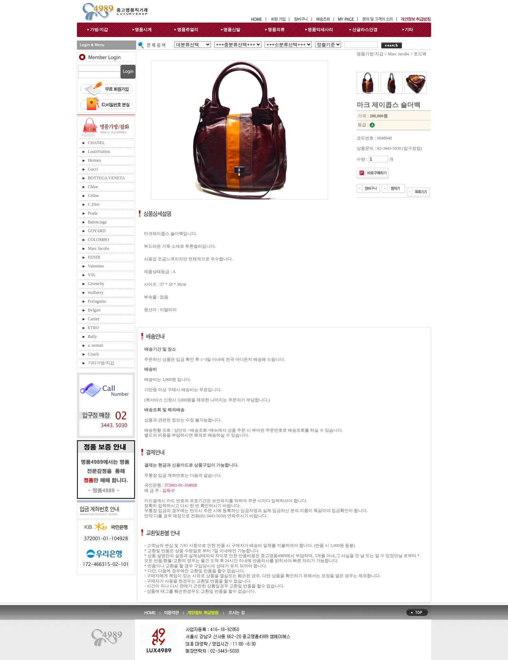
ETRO (93, 327)
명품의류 (276, 29)
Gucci (93, 169)
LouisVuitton (99, 151)
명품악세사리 (320, 29)
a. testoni (95, 345)
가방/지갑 (99, 29)
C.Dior (93, 204)
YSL (92, 274)
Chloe (93, 186)
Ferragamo (97, 301)
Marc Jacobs (98, 248)
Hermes (94, 160)
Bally (92, 336)
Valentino (96, 266)
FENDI (94, 257)
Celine (93, 195)
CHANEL (96, 142)
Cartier (93, 318)
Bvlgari (94, 310)
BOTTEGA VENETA (106, 177)
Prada (92, 213)
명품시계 (143, 29)
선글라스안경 (364, 29)
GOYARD (96, 230)
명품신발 (231, 29)
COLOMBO (98, 239)
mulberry (95, 292)
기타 (409, 29)
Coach (93, 354)
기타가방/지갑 (101, 362)
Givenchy (96, 283)
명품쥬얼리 (187, 29)
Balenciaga (97, 222)
